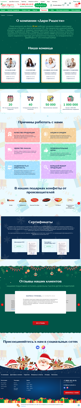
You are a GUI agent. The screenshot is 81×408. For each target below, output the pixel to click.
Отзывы (43, 1)
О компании (4, 1)
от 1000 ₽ (29, 389)
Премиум (44, 11)
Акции (3, 11)
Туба (52, 11)
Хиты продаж (75, 11)
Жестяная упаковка (62, 11)
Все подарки (3, 382)
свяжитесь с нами (72, 392)
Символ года (26, 11)
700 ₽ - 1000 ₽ (30, 387)
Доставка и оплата (14, 1)
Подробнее (23, 406)
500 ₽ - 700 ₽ (29, 386)
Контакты (54, 1)
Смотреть (18, 246)
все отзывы (40, 323)
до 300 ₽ (28, 382)
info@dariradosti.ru (10, 78)
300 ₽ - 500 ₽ (29, 384)
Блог (48, 1)
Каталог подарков (13, 11)
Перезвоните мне (42, 6)
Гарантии (23, 1)
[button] (79, 203)
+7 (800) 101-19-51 (28, 5)
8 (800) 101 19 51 (10, 76)
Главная (3, 15)
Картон (35, 11)
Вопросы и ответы (33, 1)
